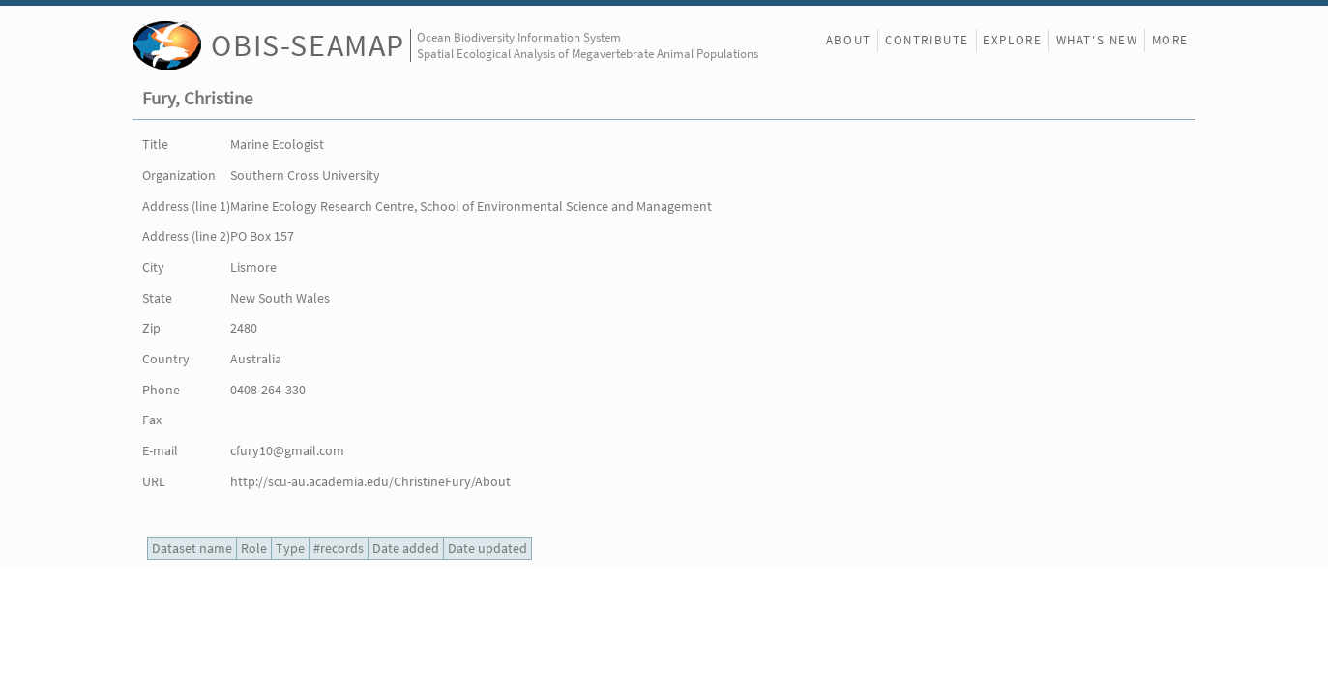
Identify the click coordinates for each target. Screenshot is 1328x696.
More (1170, 40)
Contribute (927, 40)
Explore (1012, 40)
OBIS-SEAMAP (308, 45)
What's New (1097, 40)
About (848, 40)
